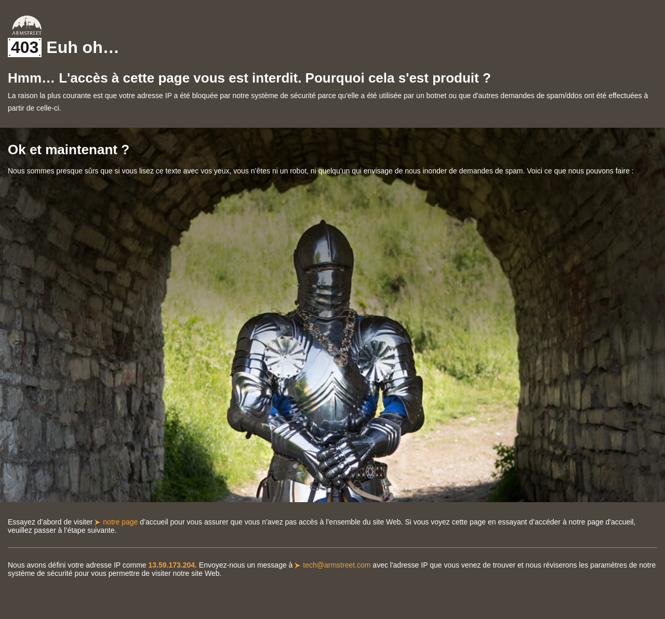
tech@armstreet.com (336, 565)
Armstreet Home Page (27, 25)
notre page (120, 522)
